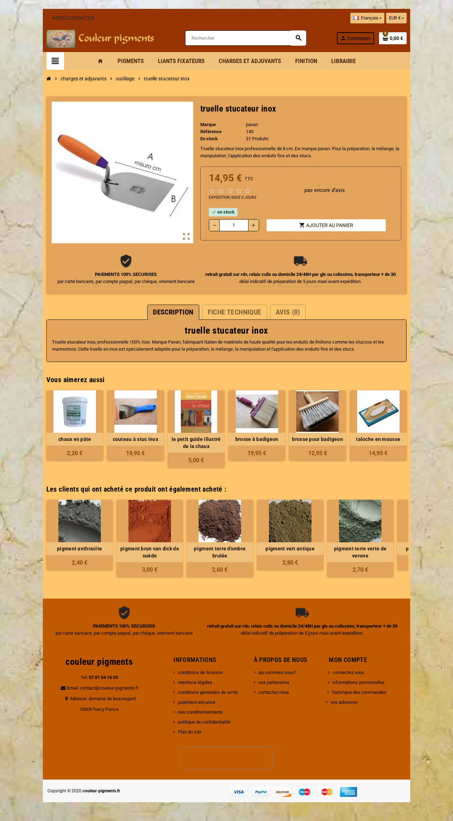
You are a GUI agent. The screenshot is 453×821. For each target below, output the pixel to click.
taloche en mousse (402, 440)
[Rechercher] (247, 38)
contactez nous (277, 693)
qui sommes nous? (280, 673)
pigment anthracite (51, 550)
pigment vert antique (261, 550)
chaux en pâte (51, 440)
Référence (206, 132)
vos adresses (347, 703)
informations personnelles (362, 683)
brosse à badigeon (261, 440)
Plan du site (180, 733)
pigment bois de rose (402, 550)
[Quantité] (231, 226)
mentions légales (185, 683)
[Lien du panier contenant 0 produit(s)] (421, 39)
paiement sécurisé (187, 703)
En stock (204, 139)
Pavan (145, 343)
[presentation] (226, 759)
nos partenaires (277, 683)
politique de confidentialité (194, 723)
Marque (203, 125)
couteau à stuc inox (121, 440)
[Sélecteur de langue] (396, 18)
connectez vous (351, 673)
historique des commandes (362, 693)
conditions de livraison (190, 673)
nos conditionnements (190, 713)
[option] (51, 539)
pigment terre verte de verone (331, 553)
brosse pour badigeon (331, 440)
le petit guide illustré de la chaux (191, 443)
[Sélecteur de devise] (425, 18)
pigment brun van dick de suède (121, 553)
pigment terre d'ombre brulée (191, 553)
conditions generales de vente (198, 693)
